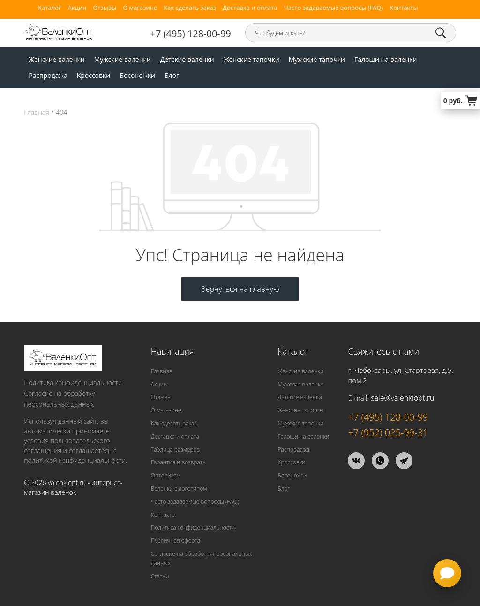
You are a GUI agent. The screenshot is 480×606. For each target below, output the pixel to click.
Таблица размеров (175, 450)
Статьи (160, 576)
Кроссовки (94, 75)
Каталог (49, 8)
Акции (77, 8)
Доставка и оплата (250, 8)
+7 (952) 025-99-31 (388, 432)
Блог (172, 75)
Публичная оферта (175, 541)
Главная (36, 112)
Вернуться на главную (240, 289)
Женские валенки (57, 59)
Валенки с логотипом (179, 488)
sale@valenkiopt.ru (402, 398)
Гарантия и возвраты (179, 462)
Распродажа (48, 75)
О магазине (140, 8)
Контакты (404, 8)
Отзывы (104, 8)
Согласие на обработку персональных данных (59, 399)
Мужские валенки (122, 59)
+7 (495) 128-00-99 (190, 33)
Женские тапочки (251, 59)
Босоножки (137, 75)
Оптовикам (165, 475)
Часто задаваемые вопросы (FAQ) (333, 8)
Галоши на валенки (385, 59)
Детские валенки (187, 59)
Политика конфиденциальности (73, 382)
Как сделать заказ (190, 8)
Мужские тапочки (317, 59)
